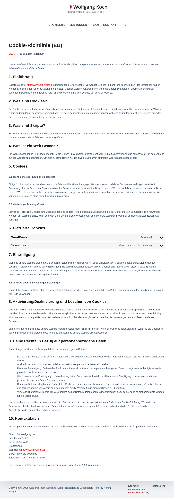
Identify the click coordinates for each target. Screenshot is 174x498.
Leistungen (78, 24)
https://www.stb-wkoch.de (40, 85)
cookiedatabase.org (55, 465)
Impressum (133, 486)
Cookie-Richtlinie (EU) (138, 493)
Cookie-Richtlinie (136, 489)
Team (95, 24)
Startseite (56, 24)
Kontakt (112, 25)
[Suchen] (126, 25)
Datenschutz (159, 486)
